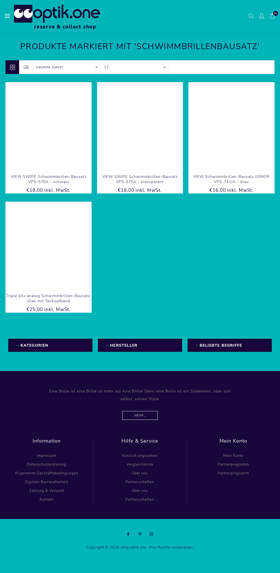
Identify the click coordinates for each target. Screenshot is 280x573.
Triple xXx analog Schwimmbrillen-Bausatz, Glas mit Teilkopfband (48, 298)
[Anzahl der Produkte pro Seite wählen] (134, 67)
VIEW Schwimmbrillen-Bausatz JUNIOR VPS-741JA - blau (231, 179)
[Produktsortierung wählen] (67, 67)
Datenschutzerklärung (46, 464)
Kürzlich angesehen (140, 455)
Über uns (140, 473)
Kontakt (46, 499)
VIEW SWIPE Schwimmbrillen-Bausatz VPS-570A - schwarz (48, 179)
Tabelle (12, 67)
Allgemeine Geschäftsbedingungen (46, 473)
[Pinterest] (140, 534)
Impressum (46, 455)
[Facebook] (128, 534)
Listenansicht (26, 67)
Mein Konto (233, 455)
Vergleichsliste (139, 464)
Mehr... (140, 416)
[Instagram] (151, 534)
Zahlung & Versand (46, 490)
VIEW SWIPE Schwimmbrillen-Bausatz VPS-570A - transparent (140, 179)
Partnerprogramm (233, 464)
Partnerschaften (140, 482)
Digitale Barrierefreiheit (46, 482)
